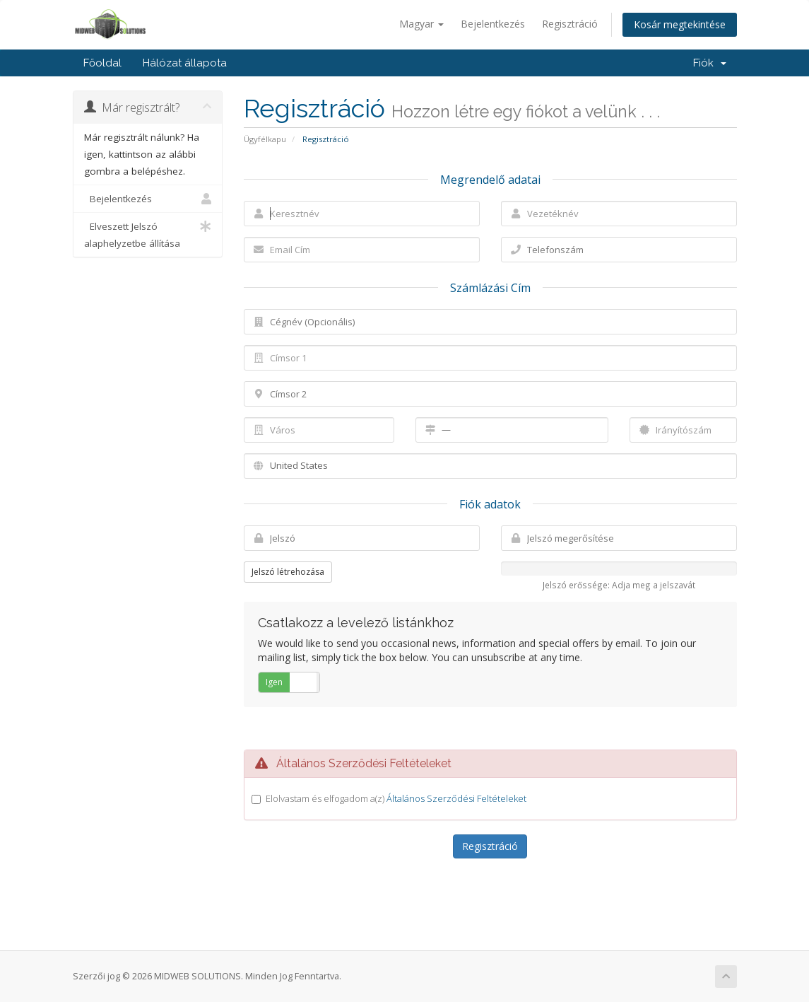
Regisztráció (570, 23)
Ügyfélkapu (265, 139)
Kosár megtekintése (680, 24)
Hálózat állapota (185, 63)
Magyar (421, 23)
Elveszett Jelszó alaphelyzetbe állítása (148, 234)
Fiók (709, 63)
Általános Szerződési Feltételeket (456, 798)
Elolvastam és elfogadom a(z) (396, 798)
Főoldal (102, 63)
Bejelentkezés (493, 23)
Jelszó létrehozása (288, 572)
